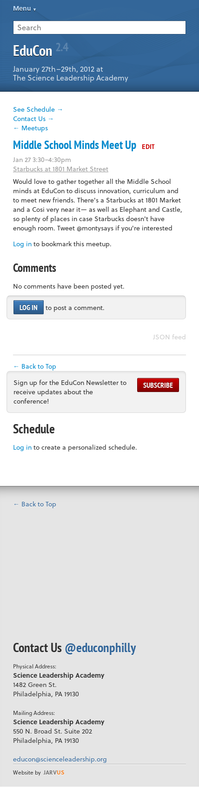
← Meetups (30, 128)
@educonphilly (100, 647)
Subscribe (158, 385)
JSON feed (169, 337)
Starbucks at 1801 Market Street (60, 169)
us (54, 772)
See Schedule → (38, 109)
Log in (22, 244)
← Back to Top (34, 366)
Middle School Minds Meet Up (74, 144)
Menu (22, 8)
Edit (148, 146)
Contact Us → (33, 118)
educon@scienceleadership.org (60, 759)
